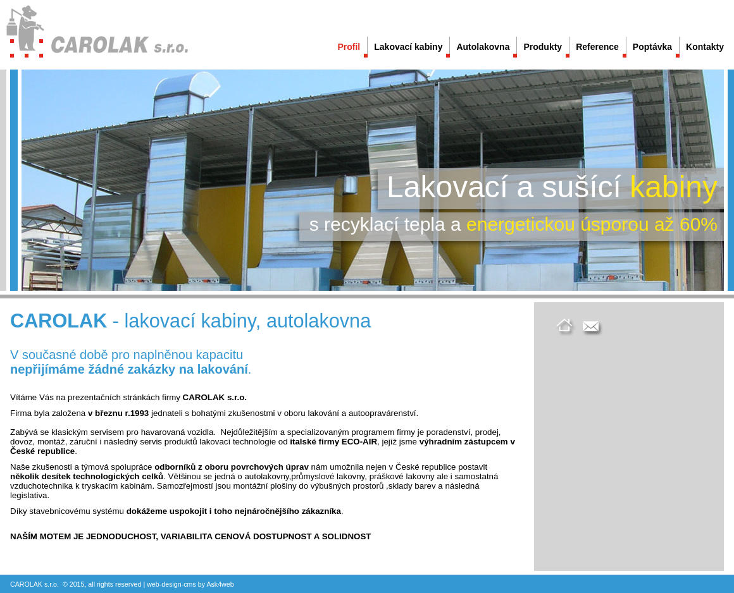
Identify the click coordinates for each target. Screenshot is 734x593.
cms (190, 584)
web (153, 584)
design (171, 584)
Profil (348, 47)
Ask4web (219, 584)
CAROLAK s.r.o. (34, 584)
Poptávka (652, 47)
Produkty (542, 47)
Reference (597, 47)
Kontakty (705, 47)
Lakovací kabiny (408, 47)
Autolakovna (482, 47)
